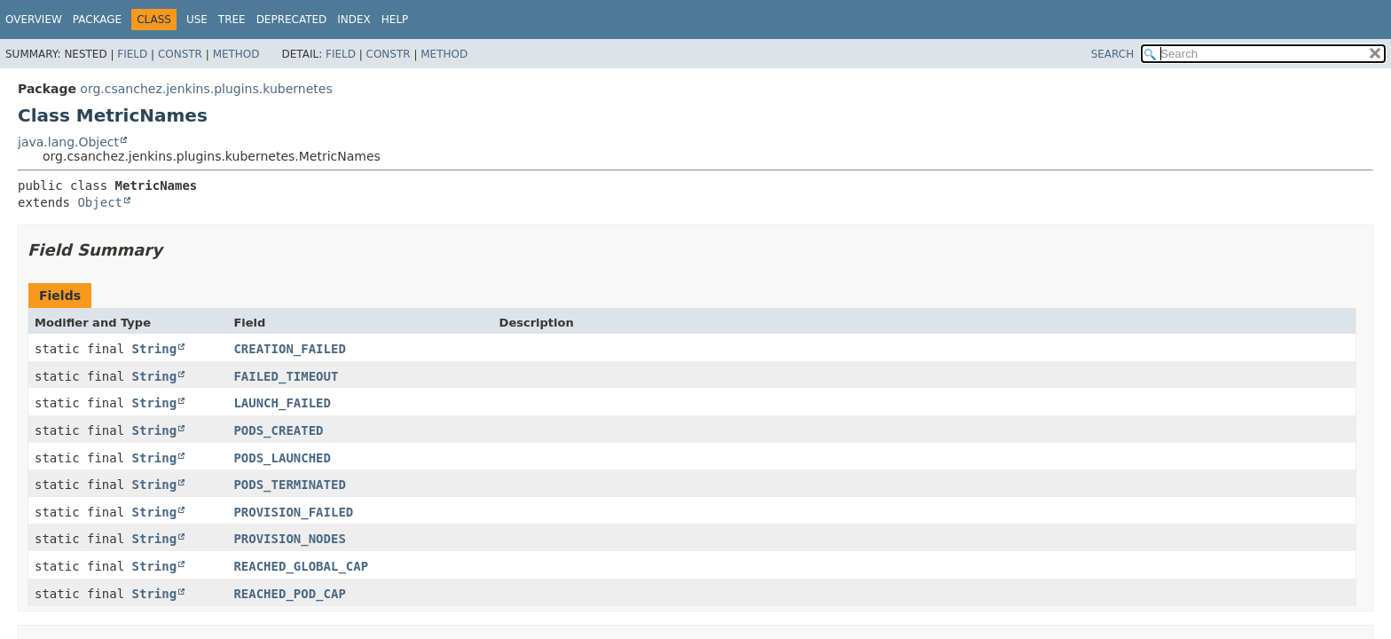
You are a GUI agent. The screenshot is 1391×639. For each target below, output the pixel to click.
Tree (232, 19)
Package (97, 19)
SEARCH (1113, 54)
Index (354, 19)
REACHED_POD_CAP (289, 594)
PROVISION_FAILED (293, 512)
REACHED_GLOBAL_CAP (300, 566)
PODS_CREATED (278, 430)
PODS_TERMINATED (289, 484)
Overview (33, 19)
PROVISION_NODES (289, 539)
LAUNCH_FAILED (282, 403)
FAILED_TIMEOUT (285, 376)
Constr (180, 54)
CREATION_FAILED (289, 349)
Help (395, 19)
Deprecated (291, 19)
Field (132, 54)
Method (236, 54)
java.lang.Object (68, 142)
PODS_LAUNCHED (282, 458)
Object (99, 202)
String (154, 349)
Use (197, 19)
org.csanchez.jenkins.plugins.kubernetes (206, 89)
